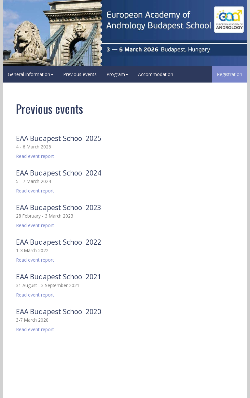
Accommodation (155, 74)
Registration (229, 74)
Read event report (35, 156)
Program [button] (117, 74)
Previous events (80, 74)
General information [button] (30, 74)
